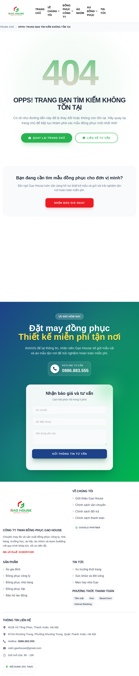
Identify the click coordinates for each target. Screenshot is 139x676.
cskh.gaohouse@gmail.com (24, 656)
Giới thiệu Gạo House (89, 506)
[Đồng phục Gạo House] (16, 11)
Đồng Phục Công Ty (68, 11)
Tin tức (103, 11)
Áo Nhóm (80, 11)
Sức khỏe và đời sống (89, 583)
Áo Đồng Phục (92, 11)
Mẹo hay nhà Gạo (86, 590)
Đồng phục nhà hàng (19, 590)
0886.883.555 (26, 649)
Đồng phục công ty (18, 583)
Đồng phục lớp (15, 596)
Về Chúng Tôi (53, 11)
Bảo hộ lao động (16, 603)
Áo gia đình (13, 577)
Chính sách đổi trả (87, 519)
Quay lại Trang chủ (46, 137)
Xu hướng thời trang (88, 577)
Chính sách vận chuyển (90, 512)
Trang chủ (40, 11)
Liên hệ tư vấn (96, 137)
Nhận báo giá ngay (69, 202)
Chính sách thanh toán (89, 525)
